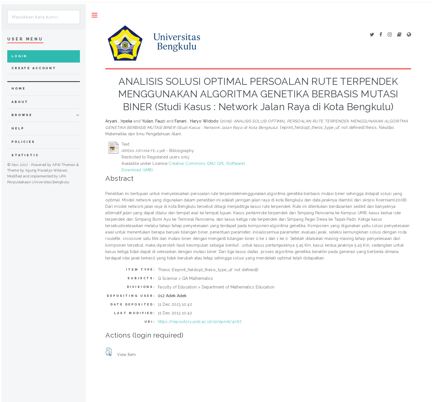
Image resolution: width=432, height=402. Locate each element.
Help (17, 128)
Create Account (33, 68)
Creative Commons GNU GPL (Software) (206, 163)
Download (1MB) (137, 170)
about (20, 102)
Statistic (25, 155)
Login (19, 56)
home (18, 88)
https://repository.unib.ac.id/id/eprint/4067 (199, 321)
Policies (23, 142)
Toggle (94, 15)
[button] (108, 352)
